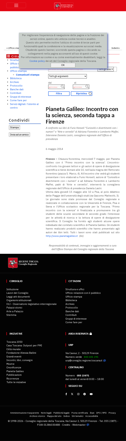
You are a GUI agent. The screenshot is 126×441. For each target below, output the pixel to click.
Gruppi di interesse (20, 96)
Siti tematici (77, 416)
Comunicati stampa (27, 74)
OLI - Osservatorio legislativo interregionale (31, 304)
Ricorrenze (12, 378)
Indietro (116, 48)
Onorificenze (13, 367)
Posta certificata (80, 412)
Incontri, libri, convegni (19, 360)
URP (70, 345)
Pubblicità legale (61, 412)
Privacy (112, 412)
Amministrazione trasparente (24, 412)
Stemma (11, 314)
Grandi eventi (13, 356)
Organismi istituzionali (18, 300)
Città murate (13, 349)
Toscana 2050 (14, 341)
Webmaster (79, 424)
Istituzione (12, 289)
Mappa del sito (54, 416)
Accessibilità (91, 416)
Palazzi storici (14, 307)
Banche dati (16, 89)
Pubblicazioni (13, 374)
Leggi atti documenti (18, 296)
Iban (92, 412)
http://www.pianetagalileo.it (62, 235)
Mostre (10, 363)
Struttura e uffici (74, 289)
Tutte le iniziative (16, 382)
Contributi (15, 92)
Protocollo (16, 85)
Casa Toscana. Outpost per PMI (24, 345)
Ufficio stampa (15, 48)
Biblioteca (15, 78)
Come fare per (18, 100)
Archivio (14, 82)
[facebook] (66, 394)
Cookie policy (37, 61)
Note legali (46, 412)
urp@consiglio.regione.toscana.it (83, 360)
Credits (66, 424)
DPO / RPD (101, 412)
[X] (72, 394)
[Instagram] (78, 394)
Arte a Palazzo (14, 311)
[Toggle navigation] (16, 5)
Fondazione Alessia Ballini (21, 352)
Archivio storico (37, 416)
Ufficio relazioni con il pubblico (83, 292)
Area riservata (80, 333)
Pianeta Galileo (15, 371)
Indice (66, 416)
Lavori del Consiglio (17, 292)
